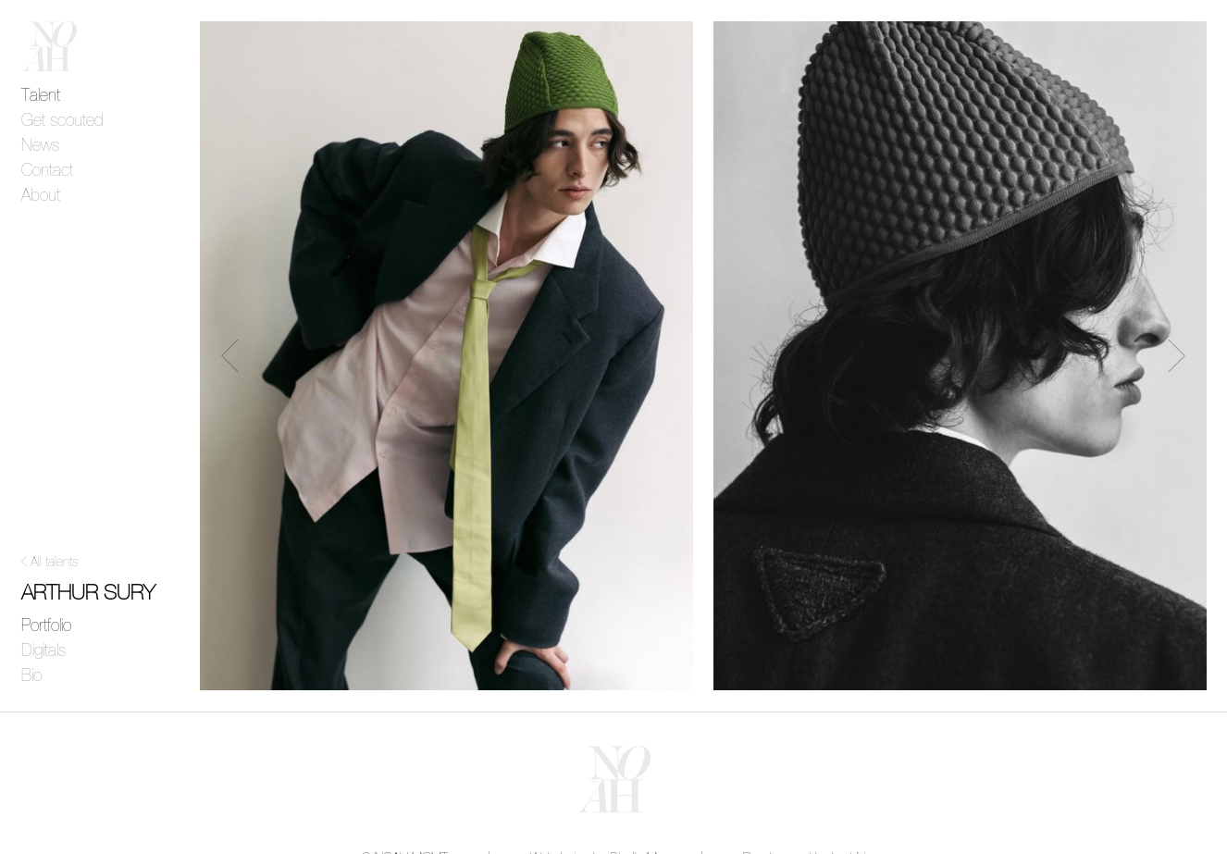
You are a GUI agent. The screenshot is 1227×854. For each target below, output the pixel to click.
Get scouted (62, 121)
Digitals (43, 651)
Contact (47, 171)
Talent (40, 96)
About (40, 196)
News (40, 146)
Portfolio (46, 626)
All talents (54, 562)
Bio (31, 676)
